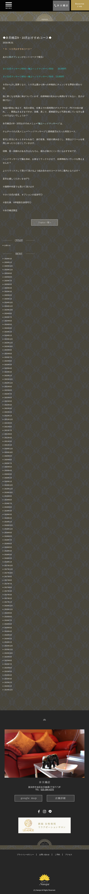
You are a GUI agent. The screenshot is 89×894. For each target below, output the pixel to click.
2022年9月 (8, 386)
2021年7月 (8, 430)
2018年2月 (8, 558)
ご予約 (57, 855)
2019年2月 (8, 518)
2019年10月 (8, 492)
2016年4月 (8, 631)
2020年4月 (8, 470)
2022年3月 (8, 408)
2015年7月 (8, 664)
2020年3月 (8, 474)
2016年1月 (8, 642)
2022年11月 (8, 383)
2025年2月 (8, 295)
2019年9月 (8, 496)
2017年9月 (8, 576)
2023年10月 (8, 346)
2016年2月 (8, 638)
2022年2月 (8, 412)
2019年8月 (8, 500)
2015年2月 (8, 682)
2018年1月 (8, 562)
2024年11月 (8, 306)
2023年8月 (8, 353)
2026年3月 (8, 259)
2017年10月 (8, 573)
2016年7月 (8, 620)
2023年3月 (8, 372)
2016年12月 (8, 606)
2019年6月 (8, 507)
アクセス (68, 855)
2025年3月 (8, 291)
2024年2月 (8, 332)
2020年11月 (8, 448)
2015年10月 (8, 653)
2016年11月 (8, 609)
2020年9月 (8, 456)
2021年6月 (8, 434)
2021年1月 (8, 445)
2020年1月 (8, 481)
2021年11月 (8, 419)
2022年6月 (8, 397)
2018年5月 (8, 547)
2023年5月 (8, 364)
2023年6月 (8, 361)
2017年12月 (8, 565)
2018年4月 (8, 551)
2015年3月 (8, 679)
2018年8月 (8, 536)
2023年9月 (8, 350)
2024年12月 (8, 302)
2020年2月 (8, 478)
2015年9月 (8, 657)
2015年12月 (8, 646)
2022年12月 (8, 379)
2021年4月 (8, 438)
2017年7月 (8, 584)
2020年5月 (8, 467)
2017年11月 (8, 569)
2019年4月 (8, 511)
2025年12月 (8, 266)
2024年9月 (8, 313)
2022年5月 (8, 401)
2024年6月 (8, 321)
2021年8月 (8, 427)
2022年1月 (8, 416)
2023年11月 (8, 343)
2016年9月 (8, 613)
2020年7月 (8, 463)
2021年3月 (8, 441)
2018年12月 (8, 525)
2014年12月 (8, 690)
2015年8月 (8, 660)
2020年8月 (8, 459)
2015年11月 (8, 649)
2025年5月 (8, 284)
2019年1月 (8, 522)
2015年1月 (8, 686)
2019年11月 (8, 489)
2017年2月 (8, 598)
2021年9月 (8, 423)
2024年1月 (8, 335)
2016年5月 (8, 627)
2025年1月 (8, 299)
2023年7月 (8, 357)
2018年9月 (8, 532)
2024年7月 (8, 317)
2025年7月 (8, 280)
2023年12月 (8, 339)
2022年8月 (8, 390)
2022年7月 (8, 394)
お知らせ (7, 245)
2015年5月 (8, 671)
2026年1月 (8, 262)
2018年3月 (8, 554)
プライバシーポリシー (25, 855)
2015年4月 (8, 675)
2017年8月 (8, 580)
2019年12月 (8, 485)
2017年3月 (8, 595)
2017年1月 (8, 602)
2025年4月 (8, 288)
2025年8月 (8, 277)
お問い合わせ (44, 855)
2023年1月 (8, 375)
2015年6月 (8, 668)
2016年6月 (8, 624)
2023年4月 (8, 368)
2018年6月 (8, 543)
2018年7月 (8, 540)
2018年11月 (8, 529)
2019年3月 (8, 514)
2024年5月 (8, 324)
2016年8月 (8, 616)
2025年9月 (8, 273)
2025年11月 (8, 270)
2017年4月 (8, 591)
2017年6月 (8, 587)
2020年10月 (8, 452)
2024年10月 (8, 310)
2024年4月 (8, 328)
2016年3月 (8, 635)
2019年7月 (8, 503)
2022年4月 (8, 405)
